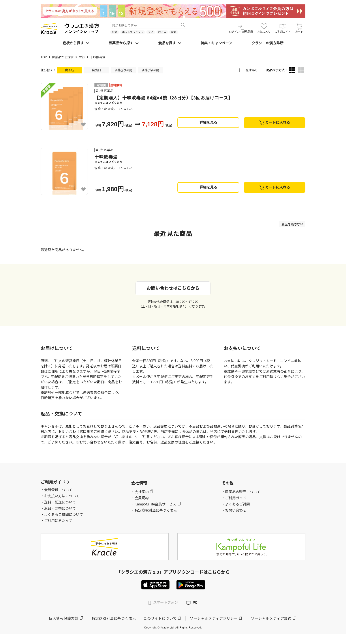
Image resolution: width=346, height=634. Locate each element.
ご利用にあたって (58, 521)
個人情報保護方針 (63, 618)
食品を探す (169, 43)
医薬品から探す (124, 43)
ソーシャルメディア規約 (271, 618)
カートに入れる (274, 122)
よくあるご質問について (63, 514)
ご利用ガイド (283, 28)
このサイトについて (160, 618)
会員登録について (58, 490)
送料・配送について (60, 502)
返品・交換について (60, 508)
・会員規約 (140, 498)
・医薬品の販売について (241, 492)
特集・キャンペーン (216, 43)
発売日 (96, 70)
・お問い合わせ (234, 510)
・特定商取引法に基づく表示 (154, 510)
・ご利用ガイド (234, 498)
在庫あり (252, 70)
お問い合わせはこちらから (173, 288)
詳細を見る (208, 122)
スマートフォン (163, 603)
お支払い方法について (61, 496)
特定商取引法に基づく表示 (114, 618)
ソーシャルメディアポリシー (214, 618)
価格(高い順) (150, 70)
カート (299, 28)
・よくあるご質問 (236, 504)
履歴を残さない (292, 224)
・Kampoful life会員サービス (153, 504)
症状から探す (76, 43)
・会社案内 (140, 492)
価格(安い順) (123, 70)
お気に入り (264, 28)
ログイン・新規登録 (241, 28)
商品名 (69, 70)
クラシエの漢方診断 (267, 43)
